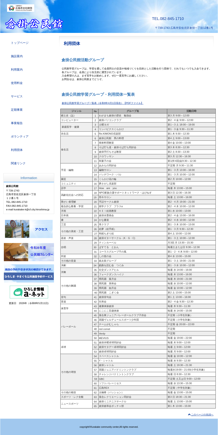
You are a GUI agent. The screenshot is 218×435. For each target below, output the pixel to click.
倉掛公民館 (54, 24)
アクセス (28, 228)
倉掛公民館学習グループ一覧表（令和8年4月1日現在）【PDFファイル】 (102, 103)
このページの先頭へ (202, 414)
